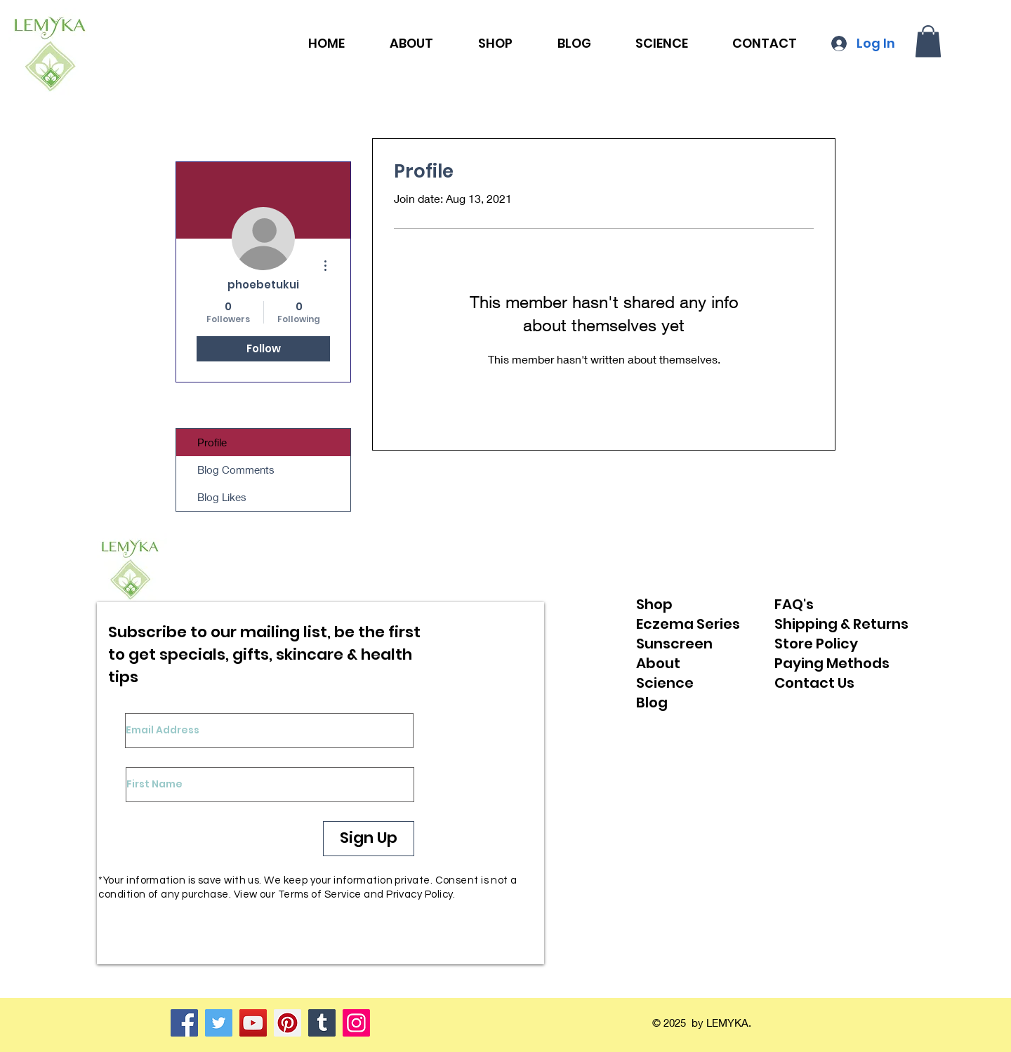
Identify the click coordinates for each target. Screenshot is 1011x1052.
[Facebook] (184, 1023)
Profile (212, 442)
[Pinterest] (287, 1023)
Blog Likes (221, 497)
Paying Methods (832, 663)
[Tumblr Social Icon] (322, 1023)
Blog (652, 702)
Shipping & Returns (841, 624)
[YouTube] (253, 1023)
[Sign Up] (368, 838)
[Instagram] (356, 1023)
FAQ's (794, 604)
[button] (928, 41)
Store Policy (816, 643)
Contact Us (814, 683)
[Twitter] (218, 1023)
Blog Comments (236, 469)
